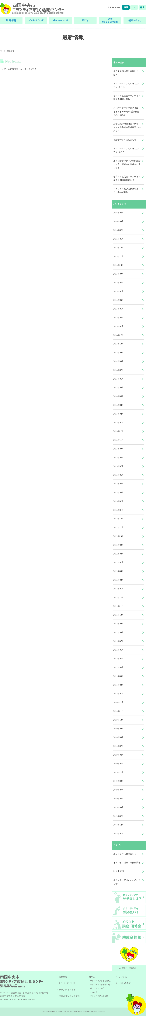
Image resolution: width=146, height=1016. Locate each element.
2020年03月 (118, 764)
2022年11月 (118, 527)
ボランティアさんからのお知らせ (126, 882)
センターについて (67, 983)
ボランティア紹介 (97, 988)
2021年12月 (118, 597)
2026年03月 (118, 221)
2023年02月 (118, 501)
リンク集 (122, 977)
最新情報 (10, 51)
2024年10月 (118, 344)
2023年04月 (118, 484)
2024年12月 (118, 335)
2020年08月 (118, 737)
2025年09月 (118, 274)
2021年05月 (118, 659)
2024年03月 (118, 405)
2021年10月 (118, 615)
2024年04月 (118, 396)
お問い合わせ (124, 983)
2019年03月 (118, 807)
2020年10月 (118, 720)
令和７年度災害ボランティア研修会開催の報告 (126, 97)
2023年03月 (118, 492)
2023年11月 (118, 440)
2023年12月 (118, 431)
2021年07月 (118, 641)
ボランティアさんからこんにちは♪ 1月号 (126, 150)
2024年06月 (118, 379)
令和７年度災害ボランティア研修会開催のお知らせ (126, 178)
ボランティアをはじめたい (101, 981)
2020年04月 (118, 755)
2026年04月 (118, 213)
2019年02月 (118, 816)
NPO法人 (93, 992)
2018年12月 (118, 825)
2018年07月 (118, 833)
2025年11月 (118, 256)
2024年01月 (118, 423)
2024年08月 (118, 361)
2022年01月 (118, 589)
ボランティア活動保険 (99, 996)
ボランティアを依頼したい (101, 985)
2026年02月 (118, 230)
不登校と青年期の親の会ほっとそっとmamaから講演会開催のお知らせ (126, 111)
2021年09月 (118, 624)
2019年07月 (118, 790)
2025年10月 (118, 265)
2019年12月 (118, 772)
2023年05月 (118, 475)
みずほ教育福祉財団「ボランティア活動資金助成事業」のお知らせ (126, 127)
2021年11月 (118, 606)
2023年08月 (118, 457)
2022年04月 (118, 571)
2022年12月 (118, 519)
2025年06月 (118, 300)
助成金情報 (118, 871)
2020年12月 (118, 702)
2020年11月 (118, 711)
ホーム (2, 51)
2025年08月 (118, 283)
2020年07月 (118, 746)
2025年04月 (118, 318)
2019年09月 (118, 781)
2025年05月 (118, 309)
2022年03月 (118, 580)
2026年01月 (118, 239)
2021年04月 (118, 667)
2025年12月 (118, 248)
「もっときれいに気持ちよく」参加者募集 (125, 191)
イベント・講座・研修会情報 (126, 862)
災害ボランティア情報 (69, 996)
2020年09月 (118, 729)
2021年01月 (118, 694)
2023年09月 (118, 449)
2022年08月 (118, 554)
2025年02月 (118, 326)
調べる (92, 977)
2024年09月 (118, 352)
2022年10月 (118, 536)
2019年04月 (118, 799)
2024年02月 (118, 414)
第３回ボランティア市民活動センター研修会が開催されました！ (126, 164)
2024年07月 (118, 370)
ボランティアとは (67, 990)
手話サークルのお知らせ (124, 140)
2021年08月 (118, 632)
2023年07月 (118, 466)
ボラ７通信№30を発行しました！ (126, 73)
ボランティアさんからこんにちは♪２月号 (126, 85)
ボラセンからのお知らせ (124, 854)
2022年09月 (118, 545)
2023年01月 (118, 510)
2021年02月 (118, 685)
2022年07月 (118, 562)
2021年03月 (118, 676)
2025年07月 (118, 291)
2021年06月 (118, 650)
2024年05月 (118, 387)
